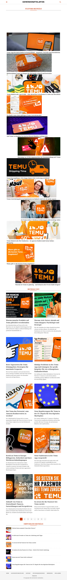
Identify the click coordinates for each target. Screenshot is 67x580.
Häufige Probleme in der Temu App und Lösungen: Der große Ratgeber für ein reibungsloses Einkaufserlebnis (46, 368)
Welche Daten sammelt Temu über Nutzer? (24, 528)
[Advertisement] (33, 21)
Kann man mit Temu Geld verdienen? (22, 557)
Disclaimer (58, 573)
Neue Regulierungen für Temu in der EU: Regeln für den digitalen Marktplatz (47, 413)
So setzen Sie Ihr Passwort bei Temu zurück (45, 503)
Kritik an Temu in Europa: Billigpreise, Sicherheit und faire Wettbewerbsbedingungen (19, 458)
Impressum (49, 573)
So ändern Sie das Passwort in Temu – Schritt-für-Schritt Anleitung (30, 550)
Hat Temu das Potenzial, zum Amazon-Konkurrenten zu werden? (17, 413)
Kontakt (28, 573)
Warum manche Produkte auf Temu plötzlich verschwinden (17, 321)
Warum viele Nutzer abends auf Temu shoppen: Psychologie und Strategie (46, 322)
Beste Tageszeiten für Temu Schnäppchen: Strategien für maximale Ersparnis (17, 367)
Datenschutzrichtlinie (17, 573)
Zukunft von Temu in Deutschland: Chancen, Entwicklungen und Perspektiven (19, 504)
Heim (7, 573)
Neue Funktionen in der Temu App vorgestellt (46, 457)
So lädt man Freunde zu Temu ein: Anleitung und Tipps (27, 535)
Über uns (34, 575)
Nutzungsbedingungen (39, 573)
